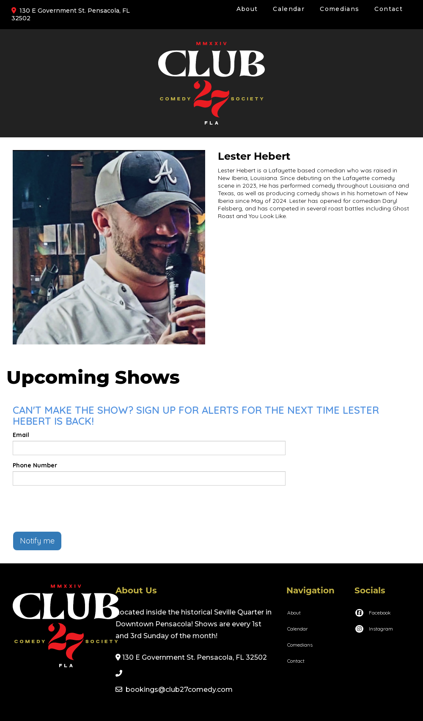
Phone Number (35, 465)
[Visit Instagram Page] (373, 628)
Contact (388, 9)
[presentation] (77, 508)
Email (21, 435)
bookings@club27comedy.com (179, 689)
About (247, 9)
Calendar (289, 9)
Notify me (37, 541)
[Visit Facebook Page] (372, 612)
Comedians (339, 9)
